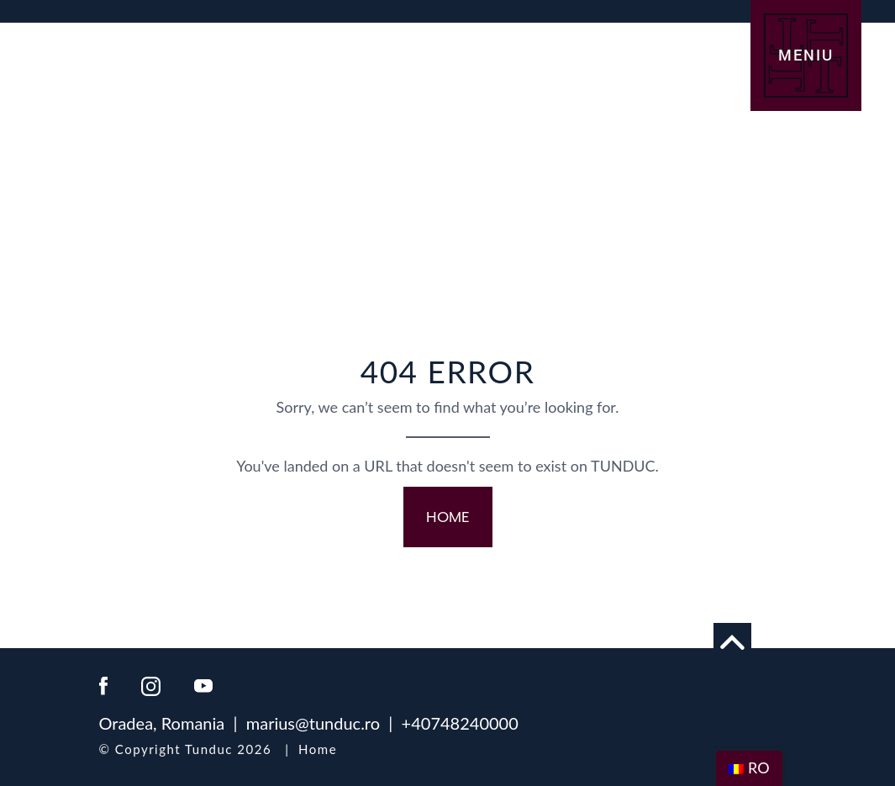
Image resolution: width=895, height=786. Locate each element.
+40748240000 (460, 723)
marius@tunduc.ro (313, 723)
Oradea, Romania (162, 723)
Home (317, 749)
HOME (448, 517)
